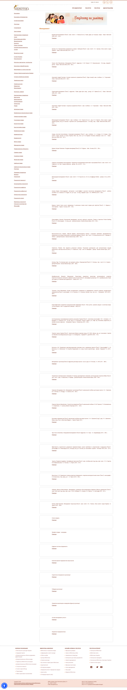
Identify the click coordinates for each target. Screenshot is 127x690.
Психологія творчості (19, 180)
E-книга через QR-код (21, 669)
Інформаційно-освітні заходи (48, 653)
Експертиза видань (46, 667)
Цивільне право (18, 163)
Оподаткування (18, 101)
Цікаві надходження (71, 660)
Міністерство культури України (23, 650)
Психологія (17, 176)
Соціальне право (18, 156)
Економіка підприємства (20, 17)
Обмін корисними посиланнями (24, 673)
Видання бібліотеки (70, 672)
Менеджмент (17, 88)
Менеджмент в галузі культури (22, 69)
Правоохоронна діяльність (21, 148)
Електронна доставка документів (74, 657)
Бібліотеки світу (94, 653)
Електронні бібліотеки (95, 650)
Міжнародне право (19, 145)
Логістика (16, 24)
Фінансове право (18, 159)
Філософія (16, 206)
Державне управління (20, 172)
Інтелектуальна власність (21, 47)
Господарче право (19, 120)
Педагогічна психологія (20, 194)
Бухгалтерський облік (20, 39)
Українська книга (18, 80)
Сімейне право (18, 152)
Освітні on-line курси (95, 662)
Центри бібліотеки (45, 657)
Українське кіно (18, 84)
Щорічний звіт (44, 665)
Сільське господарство (20, 204)
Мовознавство (18, 99)
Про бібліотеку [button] (77, 8)
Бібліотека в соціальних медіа (48, 650)
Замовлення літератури (71, 655)
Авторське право (18, 109)
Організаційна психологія (21, 183)
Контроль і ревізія (19, 91)
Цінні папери (17, 31)
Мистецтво (17, 97)
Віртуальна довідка (70, 650)
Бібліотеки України (95, 655)
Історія (16, 49)
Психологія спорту (19, 198)
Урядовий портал (20, 653)
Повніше (54, 38)
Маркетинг (17, 86)
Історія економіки (19, 20)
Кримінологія (17, 138)
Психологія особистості (20, 191)
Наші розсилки (69, 662)
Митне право (17, 141)
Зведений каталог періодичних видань (50, 669)
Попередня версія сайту (47, 674)
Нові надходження (70, 667)
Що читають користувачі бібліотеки (50, 662)
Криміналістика (18, 134)
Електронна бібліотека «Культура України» (100, 660)
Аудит (15, 37)
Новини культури (45, 660)
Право (15, 105)
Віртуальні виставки (71, 665)
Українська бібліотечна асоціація (24, 661)
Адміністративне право (20, 116)
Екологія (16, 43)
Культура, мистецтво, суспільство (23, 62)
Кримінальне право (19, 130)
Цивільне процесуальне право (22, 167)
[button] (4, 685)
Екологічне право (18, 123)
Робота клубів (44, 655)
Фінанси (16, 174)
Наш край (68, 669)
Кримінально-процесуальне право (23, 113)
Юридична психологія (20, 201)
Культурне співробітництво (21, 66)
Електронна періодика (96, 657)
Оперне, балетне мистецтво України (23, 73)
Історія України (18, 56)
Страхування (17, 27)
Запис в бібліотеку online (72, 653)
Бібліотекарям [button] (108, 8)
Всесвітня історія (18, 53)
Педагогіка (17, 103)
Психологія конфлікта (20, 187)
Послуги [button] (88, 8)
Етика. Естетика (18, 45)
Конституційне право (19, 127)
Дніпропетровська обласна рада (24, 659)
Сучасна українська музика (21, 76)
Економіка (17, 13)
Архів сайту (44, 672)
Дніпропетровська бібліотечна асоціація (26, 664)
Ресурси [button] (97, 8)
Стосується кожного (21, 666)
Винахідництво (18, 41)
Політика (16, 169)
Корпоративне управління (21, 35)
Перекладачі (19, 671)
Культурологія (18, 58)
